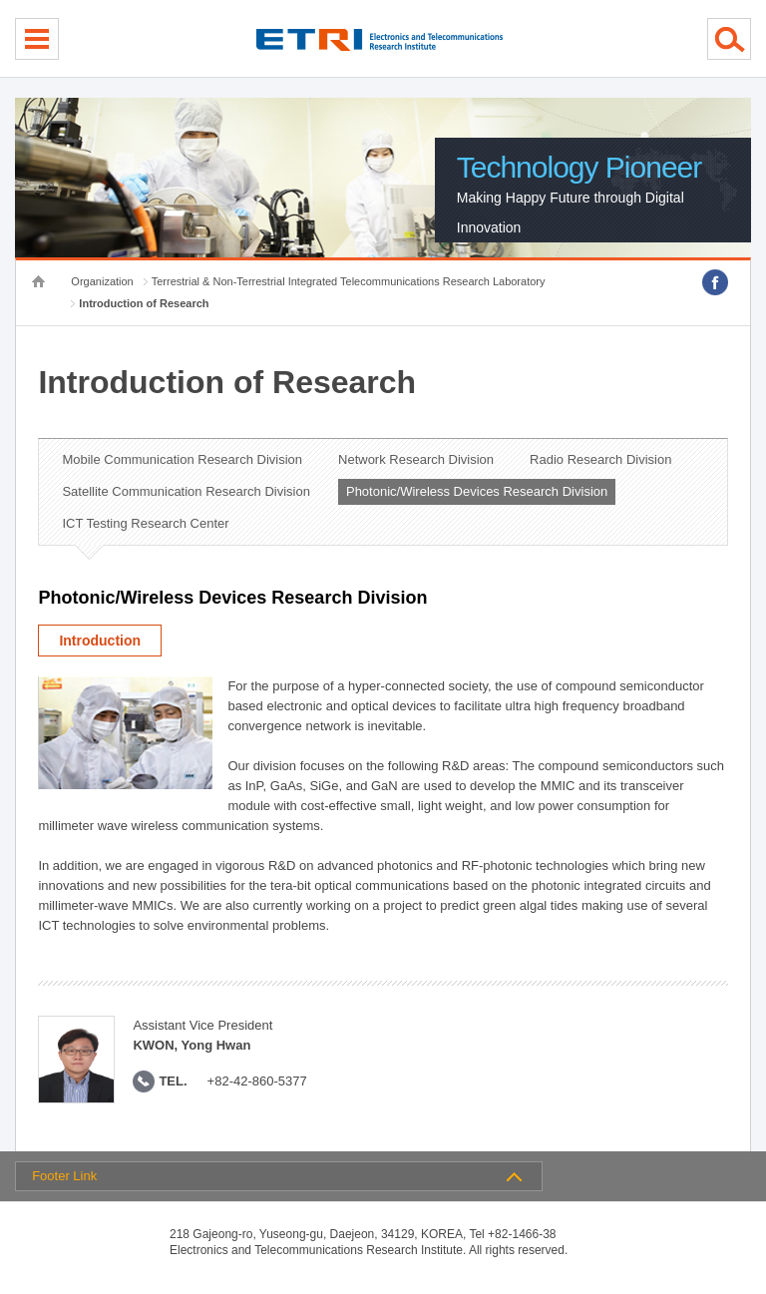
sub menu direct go (0, 0)
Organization (102, 281)
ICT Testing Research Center (145, 523)
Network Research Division (416, 459)
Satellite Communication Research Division (186, 491)
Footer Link (64, 1175)
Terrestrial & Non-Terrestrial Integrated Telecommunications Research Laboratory (349, 281)
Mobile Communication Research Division (182, 459)
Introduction (100, 640)
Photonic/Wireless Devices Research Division (476, 491)
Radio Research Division (600, 459)
